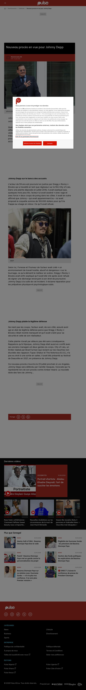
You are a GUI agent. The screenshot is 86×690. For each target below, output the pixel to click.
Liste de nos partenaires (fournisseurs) (27, 136)
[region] (43, 123)
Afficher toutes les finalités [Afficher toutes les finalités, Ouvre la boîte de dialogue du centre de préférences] (32, 143)
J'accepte (50, 143)
